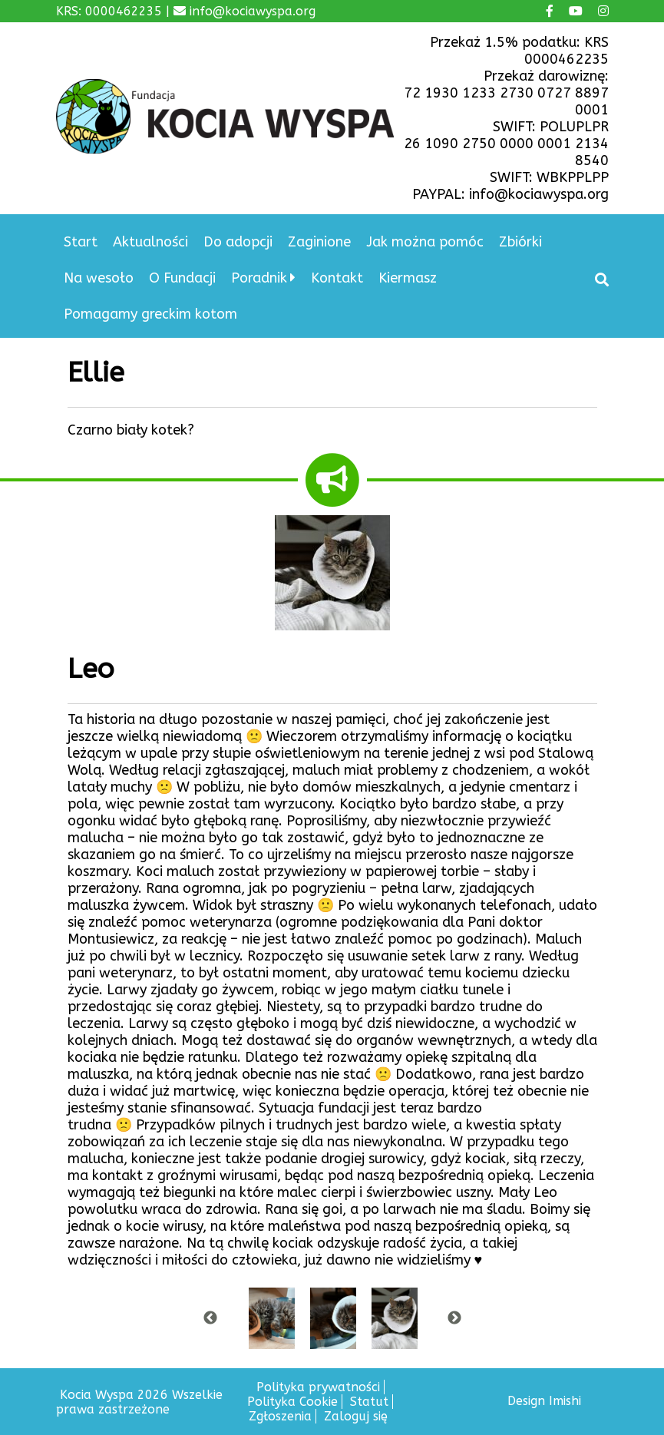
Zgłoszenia (280, 1416)
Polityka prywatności (318, 1387)
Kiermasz (407, 277)
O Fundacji (182, 277)
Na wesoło (99, 277)
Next (454, 1318)
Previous (210, 1318)
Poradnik (259, 277)
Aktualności (150, 241)
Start (80, 241)
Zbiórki (520, 241)
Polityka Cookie (292, 1401)
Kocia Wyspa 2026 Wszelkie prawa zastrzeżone (139, 1402)
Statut (369, 1401)
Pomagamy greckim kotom (150, 314)
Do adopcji (238, 241)
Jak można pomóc (425, 241)
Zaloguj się (356, 1416)
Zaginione (319, 241)
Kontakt (337, 277)
